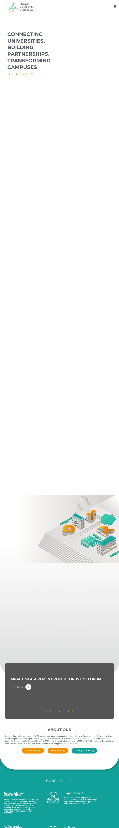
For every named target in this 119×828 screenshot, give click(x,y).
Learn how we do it (20, 74)
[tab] (41, 711)
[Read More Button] (20, 687)
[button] (115, 7)
